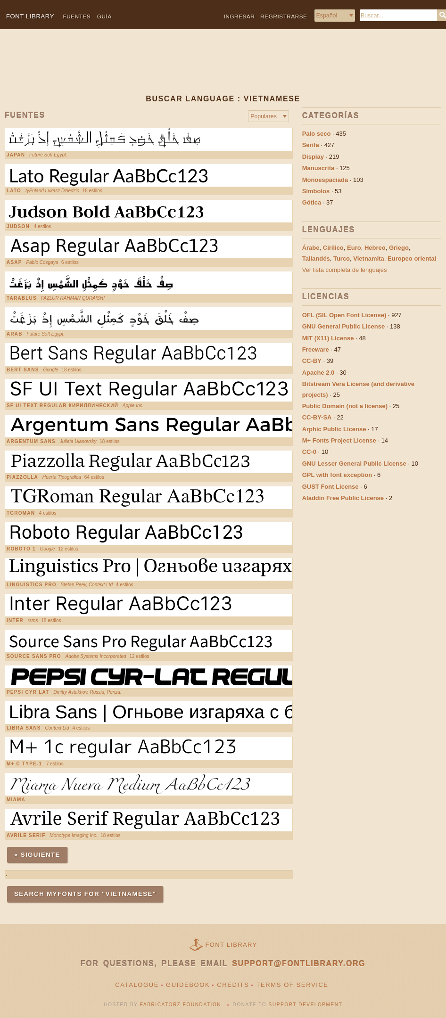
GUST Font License (330, 486)
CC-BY (312, 360)
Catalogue (137, 984)
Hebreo (375, 247)
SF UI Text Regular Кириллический (62, 405)
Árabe (311, 247)
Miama (16, 799)
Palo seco (316, 133)
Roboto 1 (21, 549)
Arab (15, 334)
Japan (16, 155)
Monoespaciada (325, 179)
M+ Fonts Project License (339, 440)
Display (313, 156)
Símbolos (316, 191)
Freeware (315, 349)
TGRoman (21, 513)
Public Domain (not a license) (345, 406)
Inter (15, 620)
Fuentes (77, 16)
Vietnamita (368, 258)
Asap (14, 262)
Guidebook (188, 984)
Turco (341, 258)
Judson (18, 226)
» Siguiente (37, 854)
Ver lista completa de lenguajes (344, 269)
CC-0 (309, 451)
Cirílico (333, 247)
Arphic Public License (334, 429)
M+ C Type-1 (24, 764)
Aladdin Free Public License (343, 497)
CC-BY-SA (317, 417)
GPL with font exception (337, 474)
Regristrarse (283, 16)
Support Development (305, 1004)
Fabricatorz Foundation (180, 1004)
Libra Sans (24, 728)
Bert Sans (23, 370)
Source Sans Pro (34, 656)
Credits (233, 984)
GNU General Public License (343, 326)
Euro (354, 247)
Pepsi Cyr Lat (28, 692)
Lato (14, 191)
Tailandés (316, 258)
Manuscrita (318, 168)
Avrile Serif (26, 835)
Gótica (311, 202)
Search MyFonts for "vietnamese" (85, 893)
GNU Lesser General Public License (354, 463)
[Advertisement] (220, 69)
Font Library (231, 944)
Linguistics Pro (32, 585)
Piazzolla (22, 477)
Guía (104, 16)
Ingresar (239, 16)
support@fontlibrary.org (298, 964)
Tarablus (22, 298)
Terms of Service (292, 984)
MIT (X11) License (328, 338)
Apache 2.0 (318, 372)
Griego (399, 247)
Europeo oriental (412, 258)
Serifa (310, 144)
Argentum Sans (31, 441)
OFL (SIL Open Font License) (344, 315)
